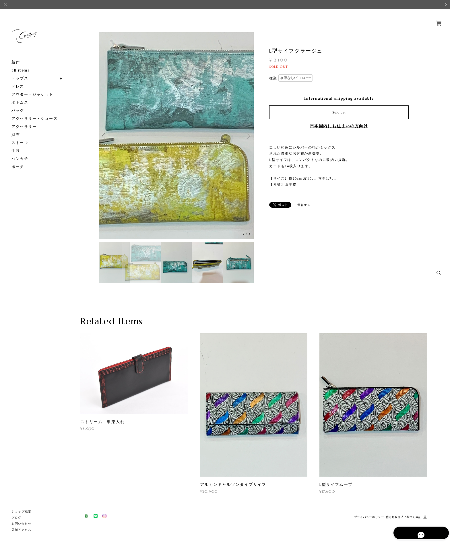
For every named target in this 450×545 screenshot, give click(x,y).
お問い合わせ (21, 523)
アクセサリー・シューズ (34, 118)
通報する (297, 204)
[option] (176, 135)
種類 (273, 78)
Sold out (339, 112)
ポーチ (17, 167)
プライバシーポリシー (369, 517)
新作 (15, 62)
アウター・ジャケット (32, 94)
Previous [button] (104, 135)
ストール (19, 143)
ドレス (17, 86)
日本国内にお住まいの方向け (339, 126)
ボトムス (19, 102)
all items (20, 70)
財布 (15, 134)
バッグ (17, 110)
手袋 (15, 151)
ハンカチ (19, 159)
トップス (19, 78)
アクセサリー (24, 126)
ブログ (16, 517)
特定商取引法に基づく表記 (404, 517)
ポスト (276, 205)
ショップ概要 (21, 511)
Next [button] (248, 135)
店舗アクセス (21, 529)
